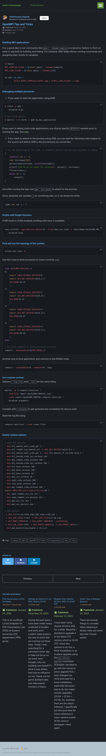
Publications (37, 5)
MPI (23, 540)
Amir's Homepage (11, 5)
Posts (66, 5)
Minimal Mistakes (63, 750)
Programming (55, 540)
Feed (24, 746)
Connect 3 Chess (37, 684)
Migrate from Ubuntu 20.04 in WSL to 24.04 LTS (64, 599)
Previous (27, 576)
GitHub (14, 746)
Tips (66, 540)
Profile (43, 540)
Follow (44, 18)
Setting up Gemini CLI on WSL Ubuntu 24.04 (39, 597)
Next (78, 576)
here (26, 131)
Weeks (87, 5)
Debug (15, 540)
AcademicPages (44, 750)
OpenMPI (32, 540)
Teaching (53, 5)
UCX (73, 540)
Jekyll (35, 750)
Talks (77, 5)
